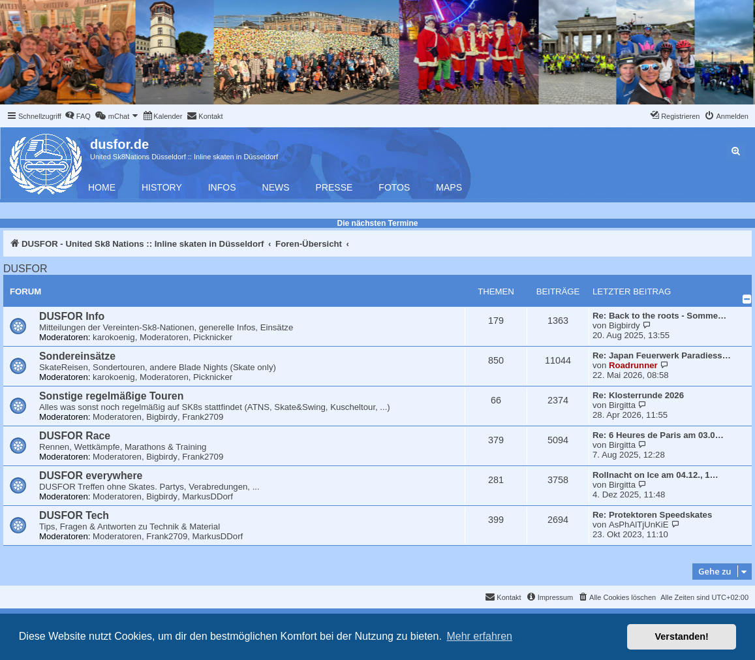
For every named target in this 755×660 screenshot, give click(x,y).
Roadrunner (633, 365)
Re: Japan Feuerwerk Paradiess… (662, 355)
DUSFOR (25, 268)
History (162, 187)
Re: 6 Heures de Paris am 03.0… (658, 435)
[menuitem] (78, 116)
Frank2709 (202, 417)
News (276, 187)
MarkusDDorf (207, 496)
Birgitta (622, 405)
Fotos (394, 187)
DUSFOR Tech (74, 515)
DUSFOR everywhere (90, 475)
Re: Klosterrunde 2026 (638, 395)
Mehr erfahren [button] (479, 636)
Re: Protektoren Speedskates (652, 515)
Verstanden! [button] (682, 636)
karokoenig (114, 337)
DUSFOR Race (74, 435)
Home (102, 187)
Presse (334, 187)
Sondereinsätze (77, 356)
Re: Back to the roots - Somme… (659, 316)
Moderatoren (164, 337)
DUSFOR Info (71, 316)
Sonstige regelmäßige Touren (111, 395)
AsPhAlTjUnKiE (639, 524)
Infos (222, 187)
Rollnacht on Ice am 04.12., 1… (655, 475)
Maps (449, 187)
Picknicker (212, 337)
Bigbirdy (624, 325)
